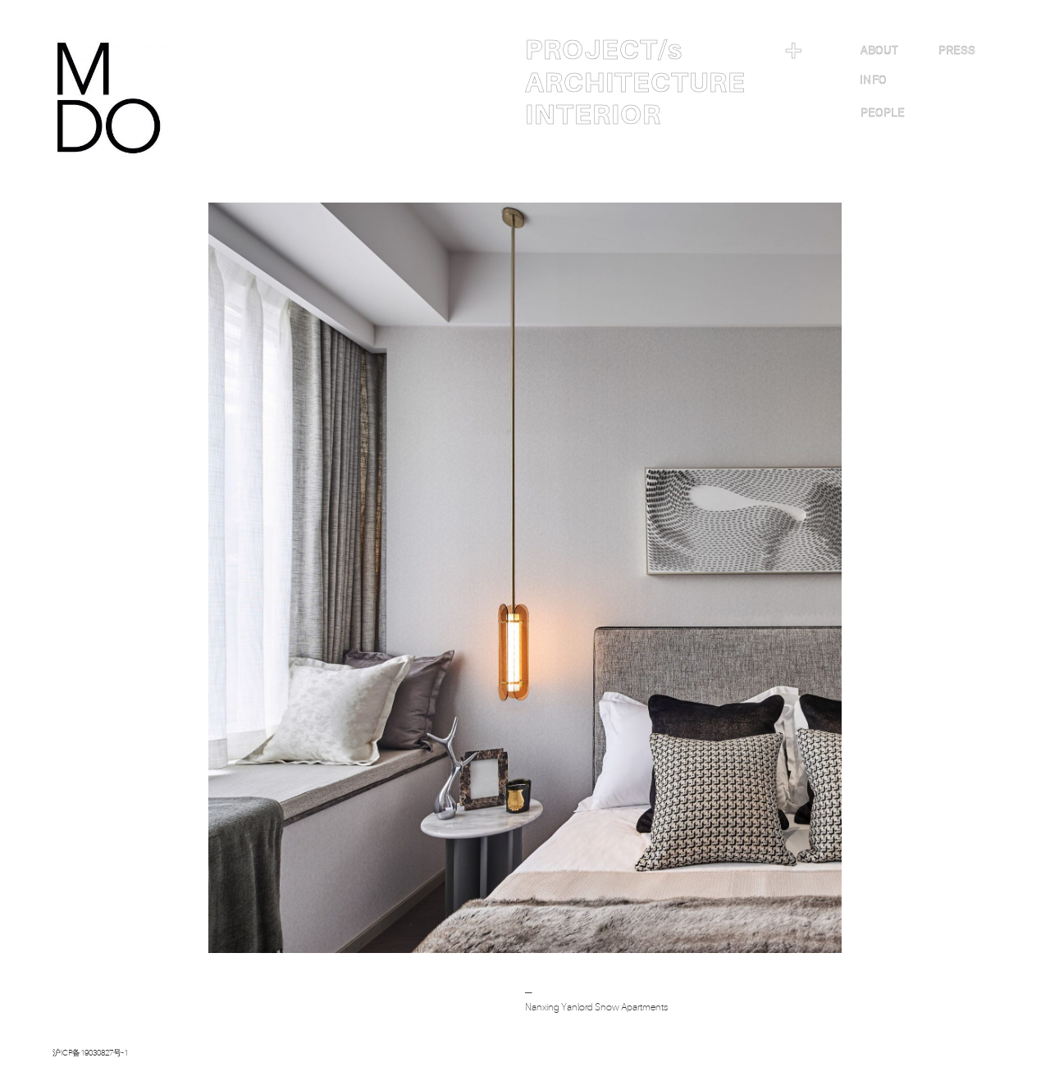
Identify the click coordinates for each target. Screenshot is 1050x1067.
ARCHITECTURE (635, 82)
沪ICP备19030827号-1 (90, 1052)
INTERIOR (593, 114)
